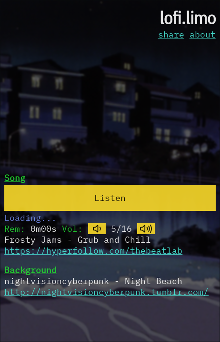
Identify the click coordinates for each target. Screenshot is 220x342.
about (203, 34)
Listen (110, 197)
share (171, 34)
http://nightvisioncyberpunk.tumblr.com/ (106, 291)
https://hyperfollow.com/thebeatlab (93, 250)
